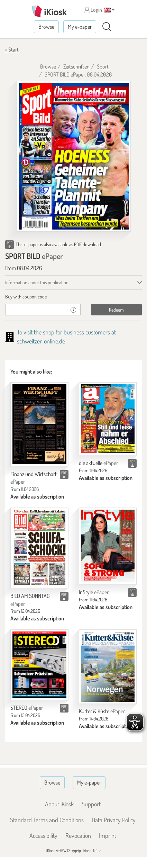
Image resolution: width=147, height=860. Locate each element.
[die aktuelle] (108, 418)
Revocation (78, 835)
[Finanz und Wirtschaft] (39, 424)
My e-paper (80, 26)
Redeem (116, 310)
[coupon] (35, 309)
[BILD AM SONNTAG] (39, 548)
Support (91, 804)
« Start (12, 49)
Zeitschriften (76, 66)
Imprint (107, 835)
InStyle (94, 592)
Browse (46, 26)
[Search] (107, 27)
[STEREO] (39, 664)
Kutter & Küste (102, 711)
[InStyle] (108, 546)
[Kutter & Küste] (108, 666)
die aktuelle (98, 462)
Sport (103, 66)
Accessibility (43, 835)
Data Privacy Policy (114, 820)
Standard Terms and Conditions (47, 820)
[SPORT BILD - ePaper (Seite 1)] (74, 156)
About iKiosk (59, 804)
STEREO (26, 707)
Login (93, 9)
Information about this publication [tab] (36, 282)
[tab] (73, 297)
